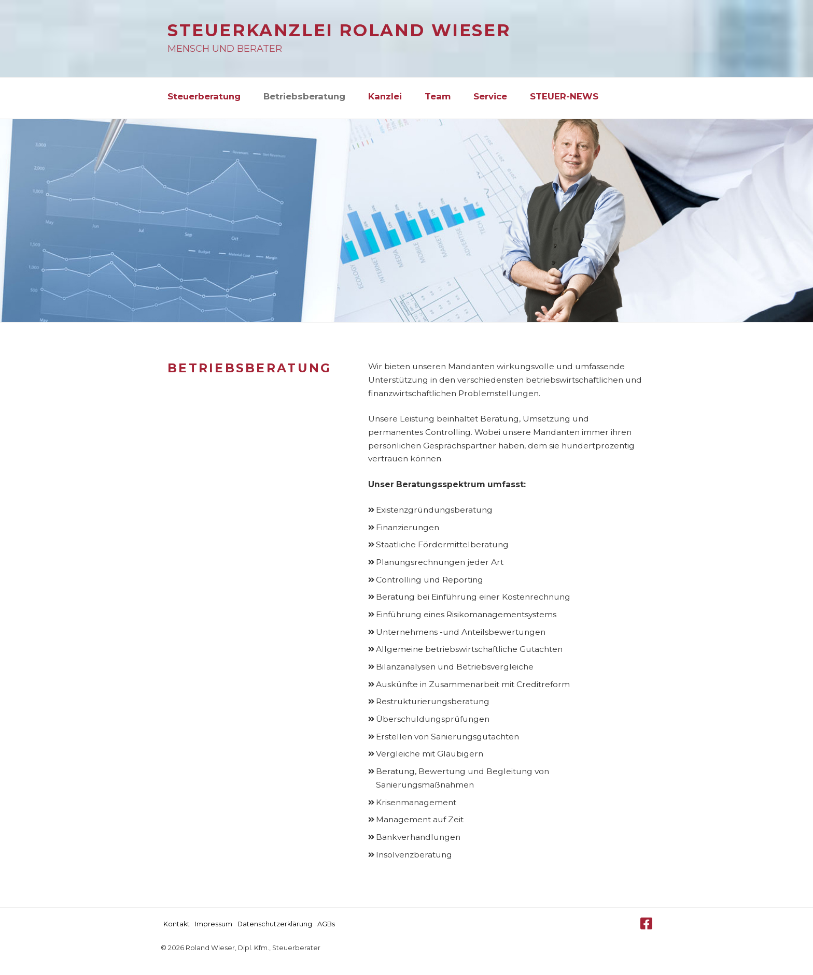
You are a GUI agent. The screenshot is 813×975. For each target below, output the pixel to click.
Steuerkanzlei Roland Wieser (338, 30)
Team (438, 96)
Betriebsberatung (304, 96)
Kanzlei (385, 96)
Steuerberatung (204, 96)
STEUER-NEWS (564, 96)
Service (490, 96)
